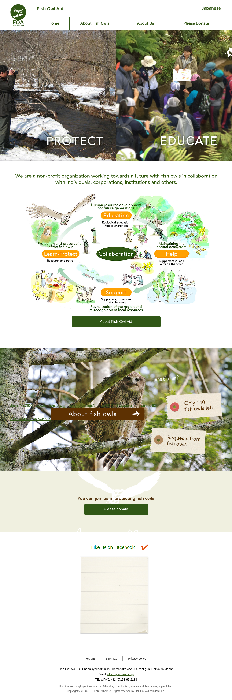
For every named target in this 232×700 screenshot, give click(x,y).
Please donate (116, 509)
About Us (145, 23)
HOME (90, 658)
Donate (196, 23)
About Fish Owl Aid (116, 321)
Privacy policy (137, 658)
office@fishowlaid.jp (120, 674)
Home (53, 23)
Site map (111, 658)
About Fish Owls (95, 23)
